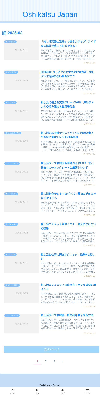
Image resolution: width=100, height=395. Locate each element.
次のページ (51, 350)
